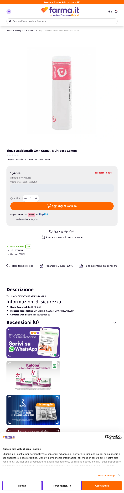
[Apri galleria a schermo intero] (62, 90)
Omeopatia (20, 30)
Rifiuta (22, 485)
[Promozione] (62, 342)
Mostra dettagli (106, 475)
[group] (12, 155)
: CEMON (21, 254)
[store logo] (60, 11)
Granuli (31, 30)
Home (8, 30)
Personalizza (62, 485)
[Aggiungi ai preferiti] (62, 231)
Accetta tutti (102, 485)
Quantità (15, 198)
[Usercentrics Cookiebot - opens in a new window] (107, 437)
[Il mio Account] (110, 11)
